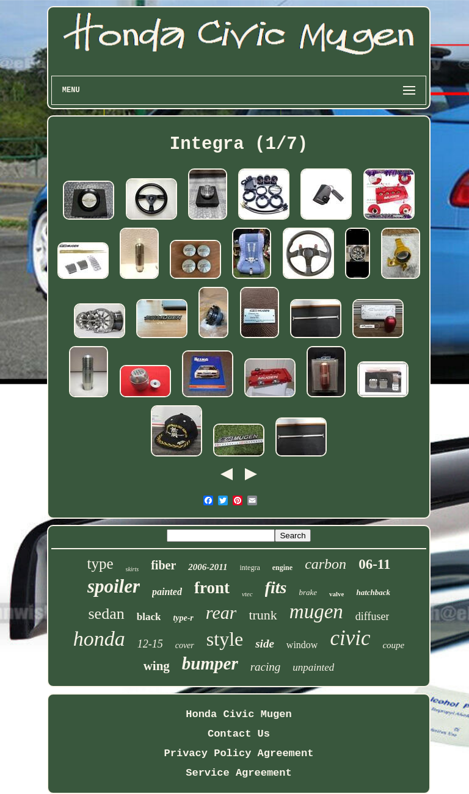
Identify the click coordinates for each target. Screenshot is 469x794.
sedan (107, 614)
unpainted (313, 667)
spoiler (113, 586)
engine (282, 567)
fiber (163, 565)
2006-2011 (207, 567)
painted (167, 591)
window (302, 645)
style (224, 639)
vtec (247, 593)
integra (249, 567)
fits (276, 587)
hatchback (373, 592)
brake (308, 592)
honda (99, 638)
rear (221, 612)
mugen (316, 612)
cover (184, 645)
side (264, 643)
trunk (263, 615)
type (100, 563)
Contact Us (239, 734)
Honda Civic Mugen (238, 714)
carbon (325, 564)
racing (265, 666)
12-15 (150, 644)
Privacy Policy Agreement (239, 753)
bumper (210, 663)
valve (336, 593)
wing (157, 666)
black (149, 617)
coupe (393, 645)
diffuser (372, 616)
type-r (183, 618)
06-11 (374, 564)
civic (350, 638)
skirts (132, 569)
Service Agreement (238, 773)
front (212, 588)
